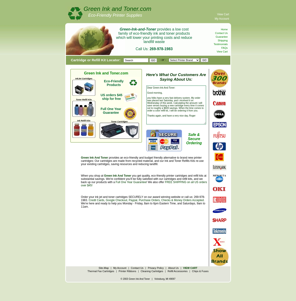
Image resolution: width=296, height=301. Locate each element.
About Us (173, 268)
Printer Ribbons (127, 271)
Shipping (223, 40)
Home (224, 29)
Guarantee (222, 36)
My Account (222, 18)
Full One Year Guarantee (131, 182)
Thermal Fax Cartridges (100, 271)
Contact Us (221, 33)
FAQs (224, 47)
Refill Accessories (178, 271)
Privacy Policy (156, 268)
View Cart (223, 14)
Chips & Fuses (200, 271)
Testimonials (221, 44)
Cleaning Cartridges (152, 271)
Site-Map (104, 268)
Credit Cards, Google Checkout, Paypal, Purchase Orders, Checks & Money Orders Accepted (146, 200)
